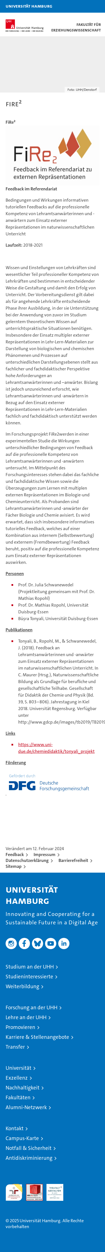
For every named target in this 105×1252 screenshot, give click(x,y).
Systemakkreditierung (75, 1187)
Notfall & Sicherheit (29, 1148)
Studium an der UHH (30, 966)
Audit (31, 1187)
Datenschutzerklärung (27, 860)
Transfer (15, 1046)
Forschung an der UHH (31, 1007)
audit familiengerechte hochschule (14, 1192)
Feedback (15, 854)
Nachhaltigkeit (22, 1087)
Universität (18, 1067)
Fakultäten (18, 1097)
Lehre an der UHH (26, 1017)
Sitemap (14, 866)
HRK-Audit (51, 1190)
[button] (83, 6)
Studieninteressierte (29, 976)
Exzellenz (17, 1077)
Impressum (44, 854)
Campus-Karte (22, 1138)
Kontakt (15, 1128)
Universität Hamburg (29, 6)
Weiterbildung (22, 986)
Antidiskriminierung (29, 1157)
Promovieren (20, 1027)
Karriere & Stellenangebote (37, 1037)
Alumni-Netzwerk (26, 1107)
